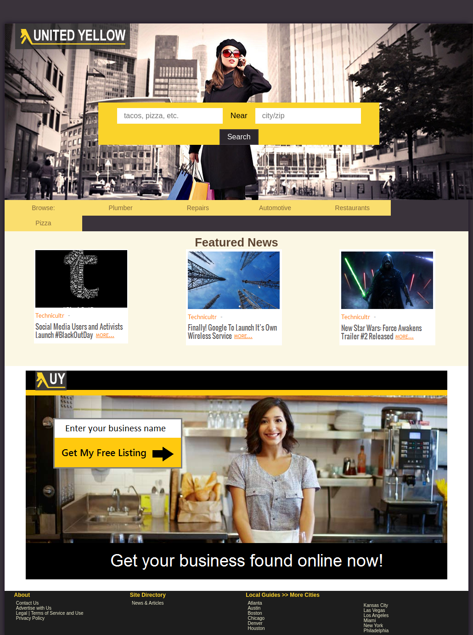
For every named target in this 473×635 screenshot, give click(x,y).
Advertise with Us (33, 608)
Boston (255, 613)
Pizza (43, 223)
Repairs (198, 208)
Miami (370, 620)
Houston (256, 628)
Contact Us (27, 603)
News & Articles (147, 603)
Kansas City (376, 605)
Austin (254, 608)
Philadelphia (376, 630)
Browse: (43, 208)
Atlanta (255, 603)
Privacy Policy (30, 618)
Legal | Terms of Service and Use (50, 613)
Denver (255, 623)
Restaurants (352, 208)
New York (373, 625)
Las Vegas (374, 610)
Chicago (256, 618)
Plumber (121, 208)
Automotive (275, 208)
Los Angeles (376, 615)
